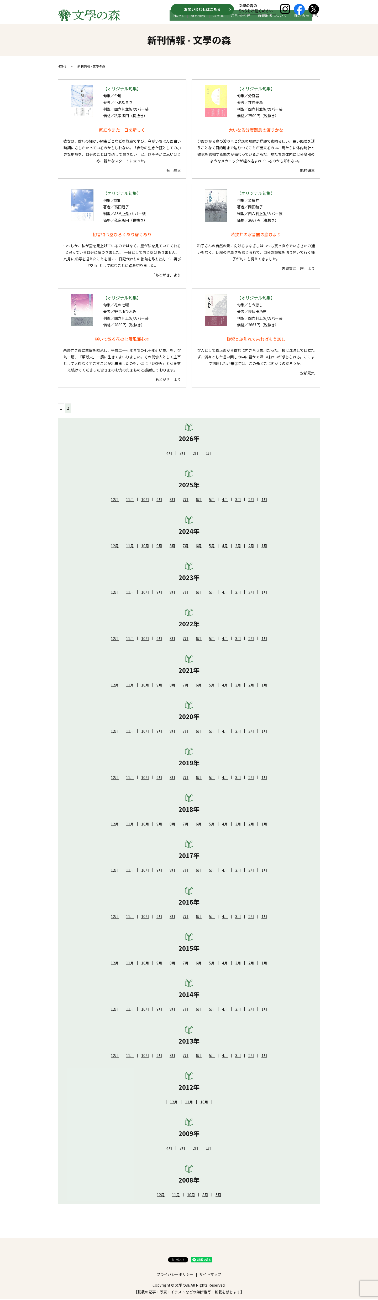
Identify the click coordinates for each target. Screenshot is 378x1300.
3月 (182, 454)
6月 (199, 500)
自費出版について (276, 20)
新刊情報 (210, 20)
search (316, 20)
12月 (115, 500)
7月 (185, 500)
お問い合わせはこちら (202, 9)
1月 (209, 454)
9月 (159, 500)
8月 (172, 500)
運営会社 (303, 20)
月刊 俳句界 (247, 20)
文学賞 (228, 20)
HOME (194, 20)
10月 (145, 500)
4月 (169, 454)
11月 (130, 500)
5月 (212, 500)
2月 (195, 454)
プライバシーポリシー (175, 1275)
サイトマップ (210, 1275)
